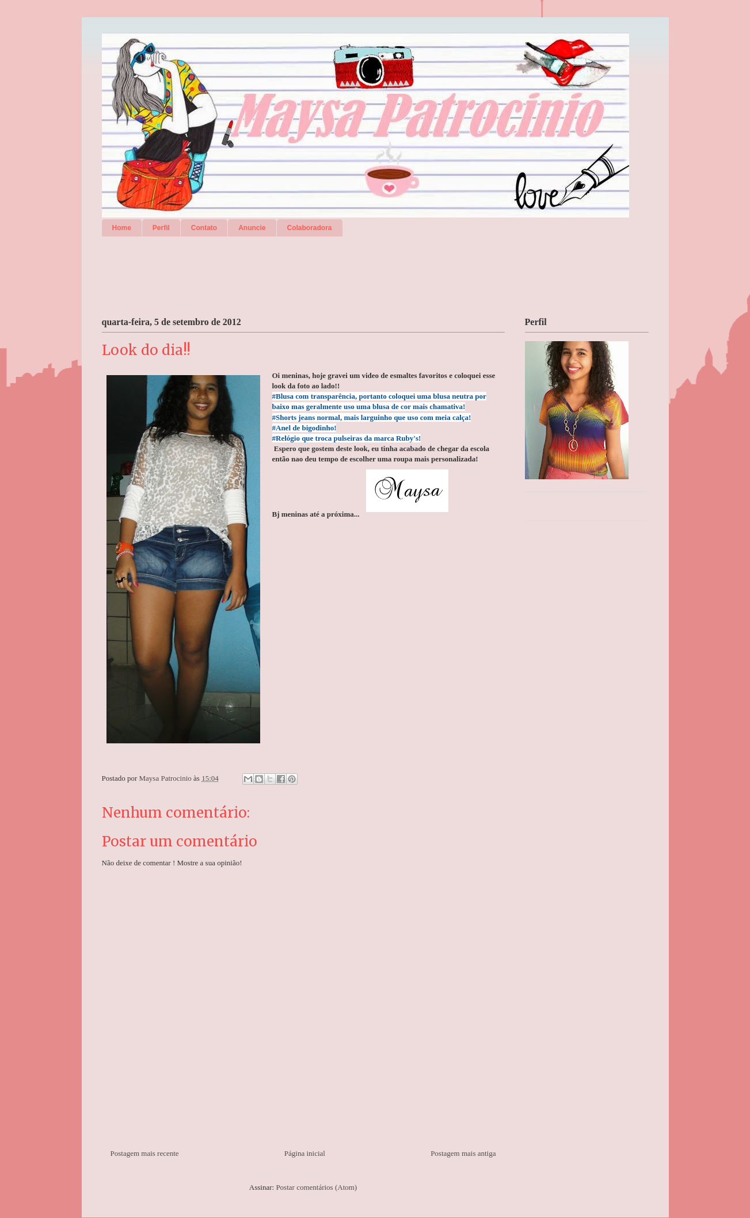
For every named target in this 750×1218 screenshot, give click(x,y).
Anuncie (251, 228)
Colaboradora (309, 228)
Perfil (161, 228)
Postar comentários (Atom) (316, 1187)
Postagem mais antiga (463, 1153)
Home (121, 228)
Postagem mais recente (145, 1153)
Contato (204, 228)
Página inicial (304, 1153)
